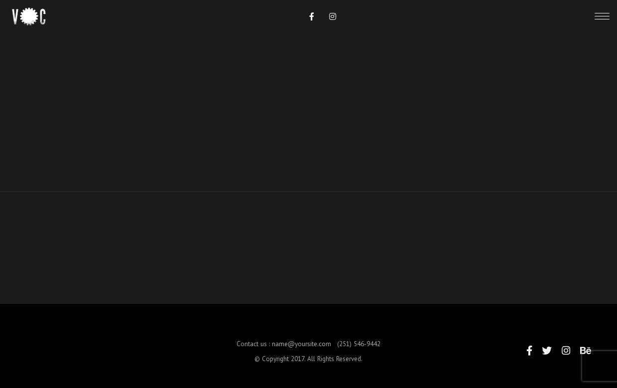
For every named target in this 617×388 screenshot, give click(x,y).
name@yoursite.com (301, 349)
